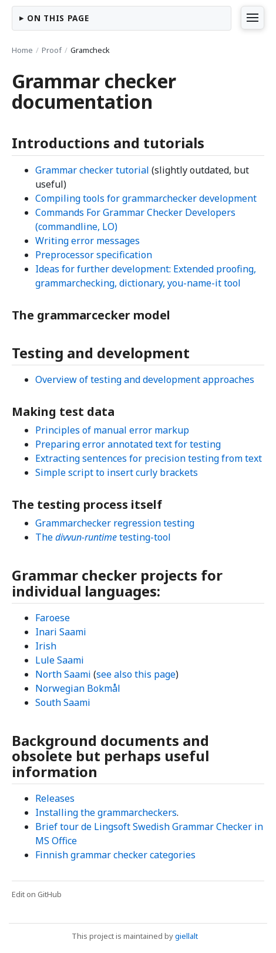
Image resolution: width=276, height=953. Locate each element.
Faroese (52, 617)
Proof (52, 50)
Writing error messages (87, 240)
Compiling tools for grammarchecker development (146, 198)
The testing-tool (103, 537)
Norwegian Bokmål (77, 688)
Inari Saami (60, 631)
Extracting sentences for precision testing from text (148, 458)
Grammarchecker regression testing (114, 523)
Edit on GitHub (37, 894)
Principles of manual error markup (112, 430)
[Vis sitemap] (252, 17)
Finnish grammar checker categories (115, 854)
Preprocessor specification (93, 254)
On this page (58, 18)
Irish (45, 645)
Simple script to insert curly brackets (116, 472)
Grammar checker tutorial (92, 170)
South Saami (62, 702)
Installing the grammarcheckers (106, 812)
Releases (55, 798)
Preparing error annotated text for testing (128, 444)
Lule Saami (59, 660)
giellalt (186, 936)
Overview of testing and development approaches (144, 379)
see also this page (136, 674)
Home (22, 50)
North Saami (63, 674)
